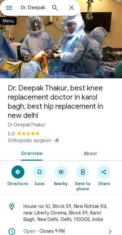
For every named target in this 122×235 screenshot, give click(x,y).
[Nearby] (61, 175)
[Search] (55, 8)
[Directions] (18, 175)
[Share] (104, 175)
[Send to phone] (82, 178)
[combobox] (33, 7)
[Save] (39, 175)
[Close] (71, 8)
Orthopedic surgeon (29, 140)
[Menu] (9, 8)
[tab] (30, 153)
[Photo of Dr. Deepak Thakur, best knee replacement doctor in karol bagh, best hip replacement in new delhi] (61, 39)
